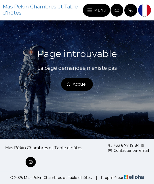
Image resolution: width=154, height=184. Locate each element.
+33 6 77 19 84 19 (126, 145)
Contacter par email (128, 150)
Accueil (77, 84)
